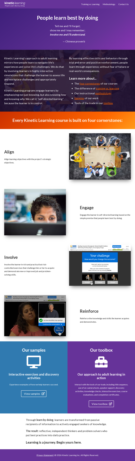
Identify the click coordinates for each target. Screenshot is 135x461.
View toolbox (102, 404)
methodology (103, 93)
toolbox (108, 103)
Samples (79, 98)
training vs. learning (107, 88)
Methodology (109, 4)
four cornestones (89, 83)
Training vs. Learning (90, 4)
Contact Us (123, 4)
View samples (34, 394)
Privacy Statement (45, 455)
